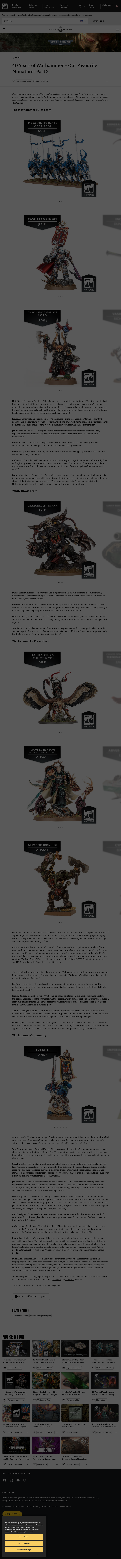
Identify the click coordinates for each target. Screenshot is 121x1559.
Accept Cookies (24, 1537)
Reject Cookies (24, 1543)
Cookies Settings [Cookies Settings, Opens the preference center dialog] (24, 1550)
